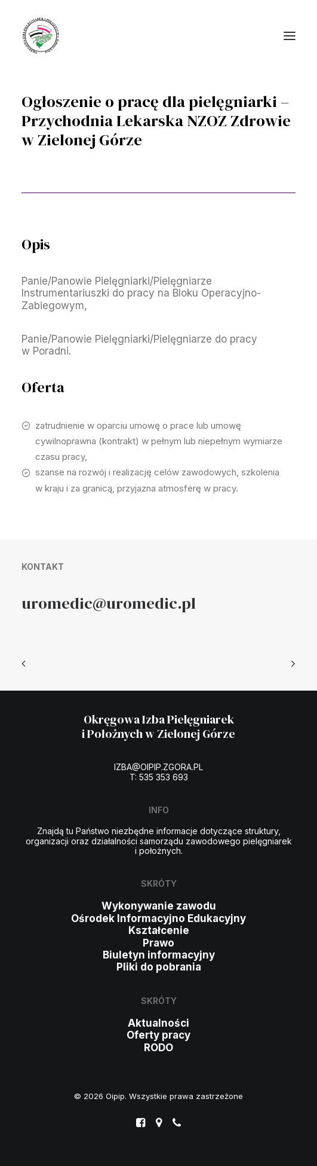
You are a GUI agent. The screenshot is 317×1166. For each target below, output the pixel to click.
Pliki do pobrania (158, 967)
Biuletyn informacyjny (159, 955)
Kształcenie (158, 930)
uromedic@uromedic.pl (108, 603)
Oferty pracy (158, 1035)
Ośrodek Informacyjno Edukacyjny (158, 918)
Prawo (158, 943)
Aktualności (158, 1023)
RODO (158, 1048)
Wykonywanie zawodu (158, 906)
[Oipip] (40, 35)
